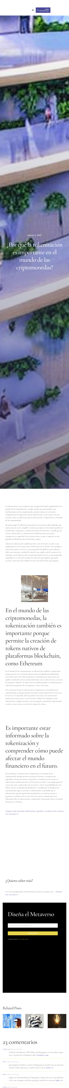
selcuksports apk (6, 1049)
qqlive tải (5, 1074)
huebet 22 (5, 1061)
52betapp (4, 1087)
